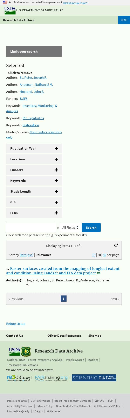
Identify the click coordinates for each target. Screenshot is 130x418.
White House (53, 411)
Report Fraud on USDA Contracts (72, 401)
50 (104, 254)
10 (93, 254)
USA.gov (38, 411)
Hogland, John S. (32, 91)
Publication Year (23, 148)
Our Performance (40, 401)
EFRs (14, 213)
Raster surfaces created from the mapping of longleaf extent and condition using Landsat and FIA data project (62, 271)
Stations (93, 360)
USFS (24, 98)
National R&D (16, 360)
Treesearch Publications (22, 365)
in (69, 227)
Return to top (15, 323)
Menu (124, 20)
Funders (16, 170)
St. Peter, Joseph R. (33, 77)
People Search (75, 360)
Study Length (20, 191)
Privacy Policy (44, 406)
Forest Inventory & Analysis (45, 360)
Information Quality (18, 411)
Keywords (18, 180)
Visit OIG (99, 401)
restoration (31, 125)
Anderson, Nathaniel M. (36, 84)
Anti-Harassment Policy (107, 406)
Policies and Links (17, 401)
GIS (12, 202)
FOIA (110, 401)
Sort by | (30, 254)
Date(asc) (26, 254)
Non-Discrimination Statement (73, 406)
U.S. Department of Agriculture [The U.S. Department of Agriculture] (34, 10)
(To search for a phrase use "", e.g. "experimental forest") (46, 235)
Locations (18, 159)
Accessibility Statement (20, 406)
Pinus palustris (33, 118)
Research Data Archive (18, 20)
